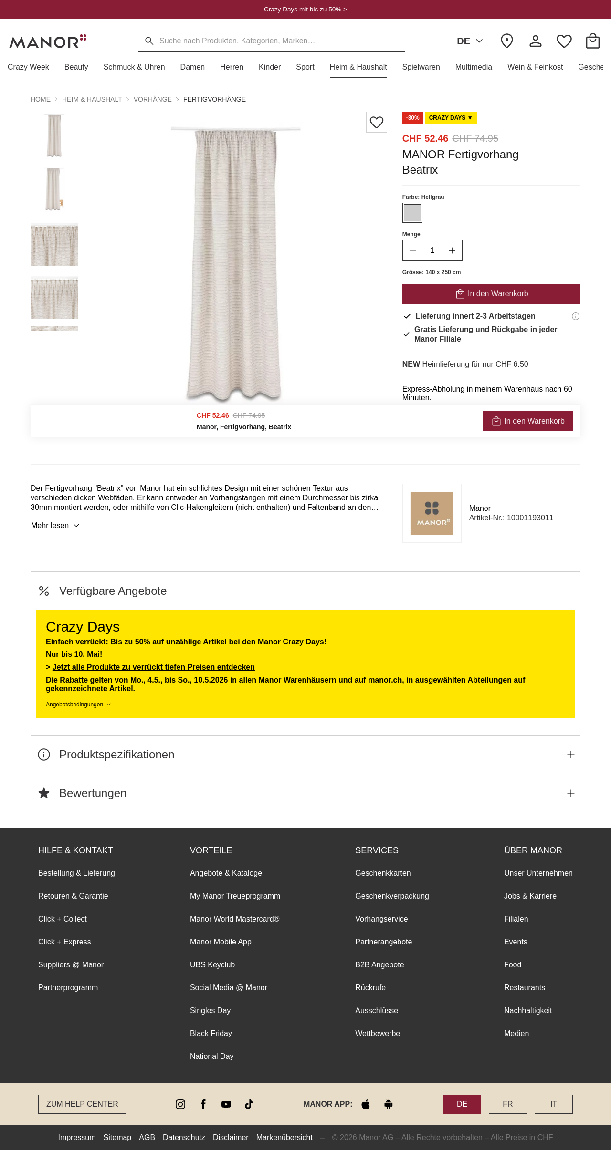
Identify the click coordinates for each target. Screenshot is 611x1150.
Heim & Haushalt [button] (92, 99)
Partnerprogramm (68, 988)
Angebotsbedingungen (79, 704)
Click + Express (64, 942)
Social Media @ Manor (228, 988)
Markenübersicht (284, 1137)
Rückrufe (370, 988)
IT (553, 1104)
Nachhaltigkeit (528, 1010)
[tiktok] (249, 1104)
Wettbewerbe (377, 1033)
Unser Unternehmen (538, 873)
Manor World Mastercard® (235, 919)
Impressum (76, 1137)
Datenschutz (184, 1137)
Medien (516, 1033)
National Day (212, 1056)
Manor (480, 508)
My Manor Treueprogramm (235, 896)
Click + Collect (62, 919)
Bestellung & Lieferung (76, 873)
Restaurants (524, 988)
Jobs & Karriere (530, 896)
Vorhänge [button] (153, 99)
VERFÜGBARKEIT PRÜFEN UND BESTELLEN (491, 423)
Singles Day (210, 1010)
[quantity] (432, 250)
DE (471, 41)
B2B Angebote (379, 965)
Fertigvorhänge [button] (214, 99)
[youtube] (226, 1104)
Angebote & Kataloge (226, 873)
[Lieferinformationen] (575, 316)
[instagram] (180, 1104)
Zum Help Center (82, 1104)
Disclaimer (231, 1137)
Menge (411, 234)
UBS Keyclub (212, 965)
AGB (147, 1137)
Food (512, 965)
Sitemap (118, 1137)
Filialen (516, 919)
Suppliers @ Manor (71, 965)
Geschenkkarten (383, 873)
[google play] (388, 1104)
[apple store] (365, 1104)
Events (515, 942)
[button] (32, 67)
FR (508, 1104)
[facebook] (203, 1104)
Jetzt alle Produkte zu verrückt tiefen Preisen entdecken (154, 667)
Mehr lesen (56, 525)
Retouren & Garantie (73, 896)
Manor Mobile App (221, 942)
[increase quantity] (452, 250)
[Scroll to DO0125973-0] (451, 118)
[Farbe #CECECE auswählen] (412, 212)
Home (41, 99)
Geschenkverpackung (392, 896)
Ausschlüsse (376, 1010)
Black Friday (211, 1033)
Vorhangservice (381, 919)
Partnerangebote (383, 942)
